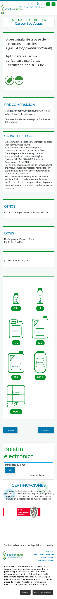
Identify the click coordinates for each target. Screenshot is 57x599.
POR (37, 7)
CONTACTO (49, 552)
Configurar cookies (45, 560)
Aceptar (25, 592)
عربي (43, 7)
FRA (31, 7)
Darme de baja (36, 474)
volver (10, 430)
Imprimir (46, 430)
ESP (20, 7)
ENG (26, 7)
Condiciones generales (43, 555)
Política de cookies (45, 557)
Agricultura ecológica (29, 20)
